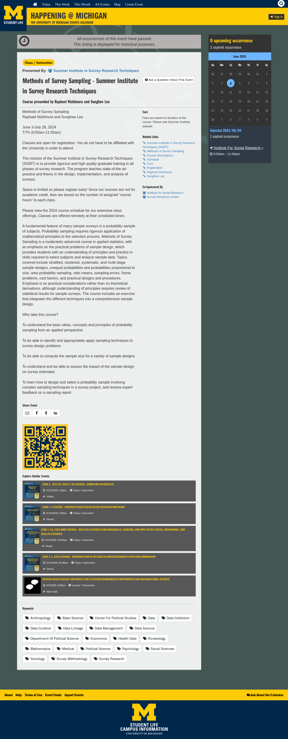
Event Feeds (53, 695)
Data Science (142, 628)
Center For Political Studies (113, 618)
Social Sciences (159, 648)
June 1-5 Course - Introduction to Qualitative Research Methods (84, 507)
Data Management (106, 628)
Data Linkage (70, 628)
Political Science (95, 648)
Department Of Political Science (52, 638)
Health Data (125, 638)
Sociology (35, 658)
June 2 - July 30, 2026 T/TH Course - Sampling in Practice (78, 484)
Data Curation (38, 628)
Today (46, 4)
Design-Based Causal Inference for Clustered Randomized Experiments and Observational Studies (106, 579)
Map (117, 4)
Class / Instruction (38, 62)
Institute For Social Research (236, 148)
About (9, 695)
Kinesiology (154, 638)
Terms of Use (33, 695)
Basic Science (70, 618)
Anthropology (38, 618)
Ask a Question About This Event (168, 80)
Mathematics (37, 648)
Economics (96, 638)
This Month (82, 4)
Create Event (134, 4)
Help (18, 695)
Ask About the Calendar (264, 695)
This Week (62, 4)
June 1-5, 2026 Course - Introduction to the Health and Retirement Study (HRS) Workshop (99, 557)
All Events (102, 4)
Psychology (128, 648)
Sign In (276, 17)
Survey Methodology (69, 658)
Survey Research (109, 658)
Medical (65, 648)
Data (148, 618)
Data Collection (175, 618)
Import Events (74, 695)
